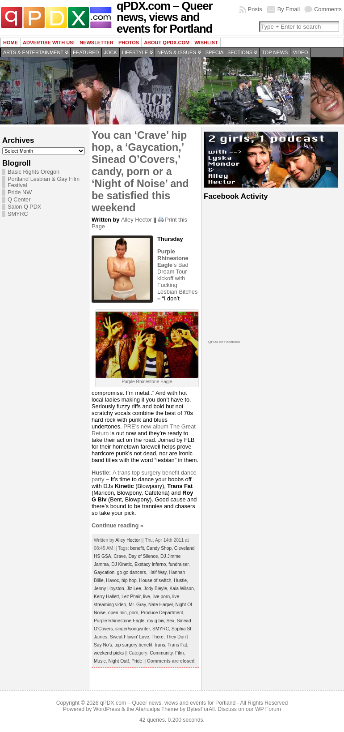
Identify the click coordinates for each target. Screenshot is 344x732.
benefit (137, 548)
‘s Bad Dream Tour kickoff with (173, 265)
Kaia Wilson (182, 588)
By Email (288, 9)
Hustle (180, 580)
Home (10, 42)
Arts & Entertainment (33, 52)
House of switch (155, 580)
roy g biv (155, 620)
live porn (161, 596)
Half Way (157, 572)
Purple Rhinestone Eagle (119, 620)
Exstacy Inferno (150, 564)
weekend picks (109, 653)
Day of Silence (143, 556)
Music (100, 661)
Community (161, 653)
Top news (275, 52)
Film (179, 653)
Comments (328, 9)
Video (300, 52)
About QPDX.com (166, 42)
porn (133, 612)
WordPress (106, 709)
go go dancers (131, 572)
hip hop (129, 580)
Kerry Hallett (106, 596)
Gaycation (104, 572)
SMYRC (18, 214)
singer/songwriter (132, 628)
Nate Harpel (160, 604)
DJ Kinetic (121, 564)
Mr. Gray (137, 604)
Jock (110, 52)
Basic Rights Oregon (33, 172)
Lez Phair (131, 596)
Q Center (19, 200)
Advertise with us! (49, 42)
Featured (86, 52)
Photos (128, 42)
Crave (119, 556)
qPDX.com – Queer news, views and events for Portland (167, 703)
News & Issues (176, 52)
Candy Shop (159, 548)
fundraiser (178, 564)
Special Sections (229, 52)
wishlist (206, 42)
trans (160, 644)
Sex (171, 620)
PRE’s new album (146, 426)
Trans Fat (177, 644)
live (146, 596)
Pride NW (20, 192)
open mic (117, 612)
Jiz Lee (133, 588)
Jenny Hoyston (109, 588)
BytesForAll (200, 709)
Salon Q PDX (24, 207)
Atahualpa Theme (156, 709)
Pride (136, 661)
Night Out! (118, 661)
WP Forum (268, 709)
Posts (255, 9)
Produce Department (162, 612)
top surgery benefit (133, 644)
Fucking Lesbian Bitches (177, 288)
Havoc (112, 580)
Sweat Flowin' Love (129, 636)
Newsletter (96, 42)
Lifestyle (135, 52)
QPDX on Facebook (224, 342)
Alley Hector (136, 219)
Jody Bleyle (155, 588)
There (157, 636)
